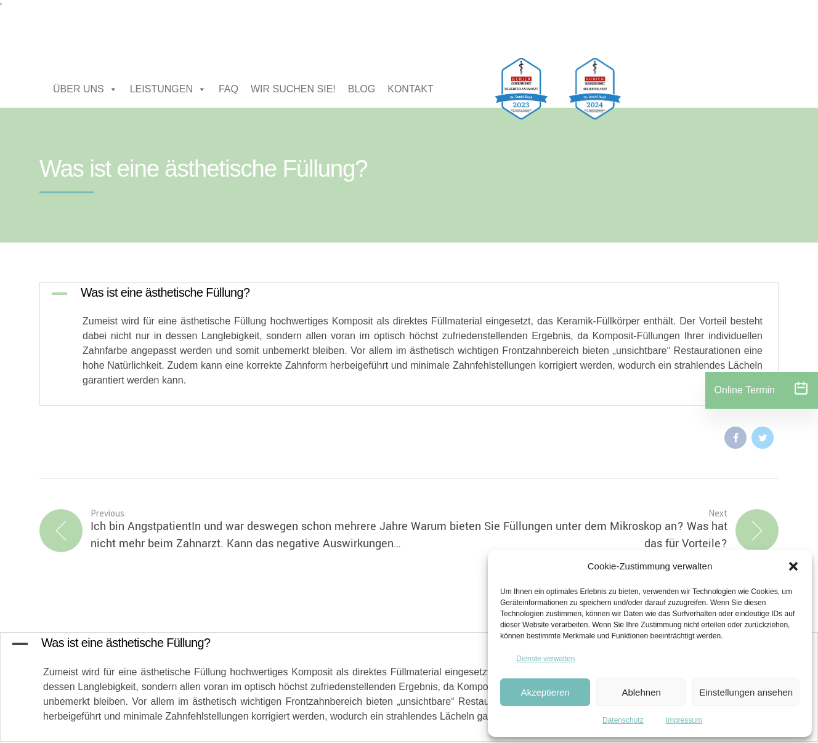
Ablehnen (641, 692)
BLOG (361, 89)
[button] (793, 566)
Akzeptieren (544, 692)
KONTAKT (410, 89)
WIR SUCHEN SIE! (293, 89)
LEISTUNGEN (168, 89)
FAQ (228, 89)
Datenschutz (623, 720)
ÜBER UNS (85, 89)
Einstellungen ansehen (746, 692)
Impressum (684, 720)
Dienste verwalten (545, 658)
